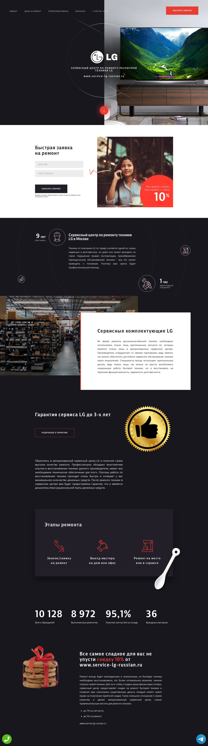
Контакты (80, 11)
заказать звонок (182, 11)
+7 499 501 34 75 (100, 11)
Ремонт (13, 11)
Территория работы (58, 11)
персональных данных (41, 196)
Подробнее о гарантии (55, 433)
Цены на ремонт (32, 11)
